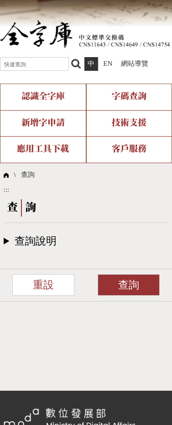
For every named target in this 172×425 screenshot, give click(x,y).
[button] (86, 241)
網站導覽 (134, 63)
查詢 (28, 174)
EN (107, 63)
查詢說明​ (36, 241)
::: (3, 3)
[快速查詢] (34, 64)
